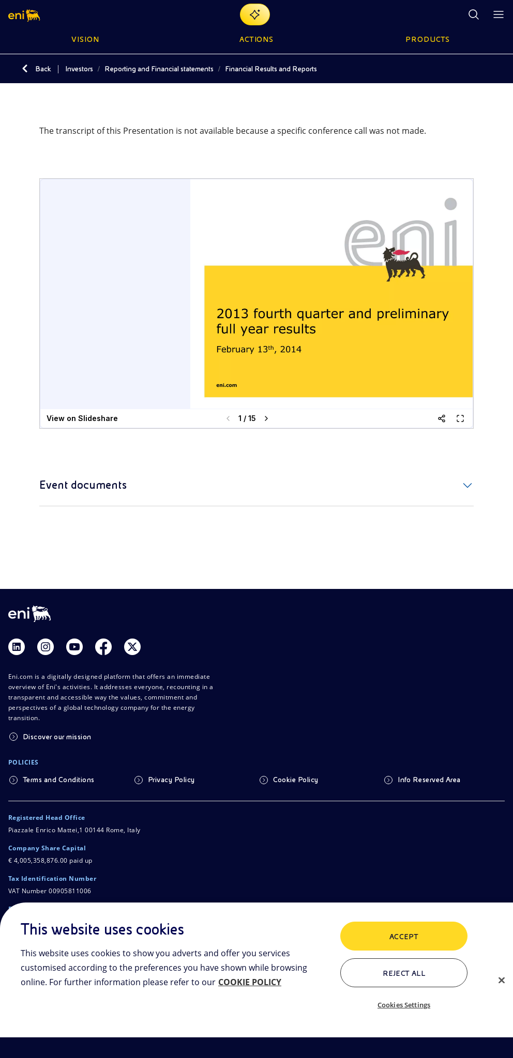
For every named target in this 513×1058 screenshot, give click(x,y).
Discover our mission (57, 737)
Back (43, 69)
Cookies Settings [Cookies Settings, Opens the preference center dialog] (404, 1004)
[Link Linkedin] (16, 647)
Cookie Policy (296, 779)
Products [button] (427, 39)
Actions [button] (256, 39)
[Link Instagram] (45, 647)
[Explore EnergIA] (255, 14)
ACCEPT (404, 936)
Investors (79, 69)
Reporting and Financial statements (159, 69)
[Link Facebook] (103, 647)
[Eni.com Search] (473, 14)
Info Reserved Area (429, 779)
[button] (25, 14)
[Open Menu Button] (498, 14)
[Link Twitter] (132, 647)
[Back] (25, 69)
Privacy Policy (171, 779)
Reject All (404, 973)
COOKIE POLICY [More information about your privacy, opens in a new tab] (249, 982)
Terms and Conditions (59, 779)
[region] (256, 980)
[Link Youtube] (74, 647)
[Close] (501, 980)
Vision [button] (85, 39)
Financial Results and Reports (271, 69)
